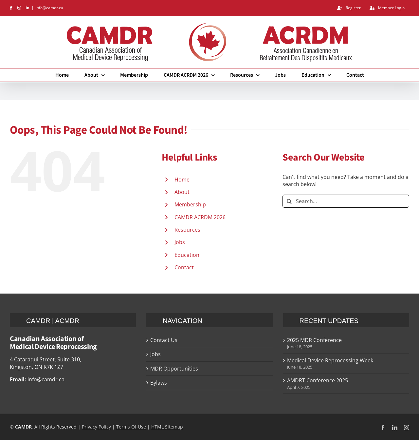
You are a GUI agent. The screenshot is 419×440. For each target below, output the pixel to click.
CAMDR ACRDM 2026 (200, 217)
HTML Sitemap (167, 427)
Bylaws (158, 382)
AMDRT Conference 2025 (317, 380)
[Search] (289, 201)
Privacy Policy (96, 427)
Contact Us (163, 340)
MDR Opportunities (174, 368)
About (182, 192)
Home (182, 179)
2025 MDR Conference (314, 340)
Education (186, 254)
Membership (190, 204)
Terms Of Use (131, 427)
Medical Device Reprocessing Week (330, 360)
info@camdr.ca (49, 7)
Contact (184, 267)
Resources (187, 229)
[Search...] (345, 201)
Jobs (179, 242)
